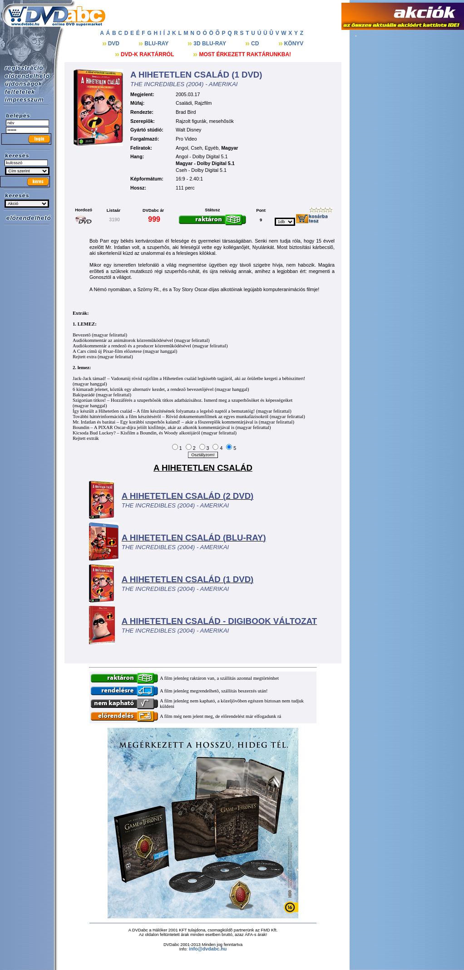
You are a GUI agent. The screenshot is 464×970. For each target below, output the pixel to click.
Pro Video (186, 138)
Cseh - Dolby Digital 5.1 (201, 170)
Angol (182, 148)
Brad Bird (186, 112)
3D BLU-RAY (210, 43)
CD (256, 43)
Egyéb (211, 148)
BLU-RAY (157, 43)
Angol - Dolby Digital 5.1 (201, 156)
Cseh (196, 148)
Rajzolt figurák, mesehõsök (205, 121)
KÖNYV (294, 43)
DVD (114, 43)
